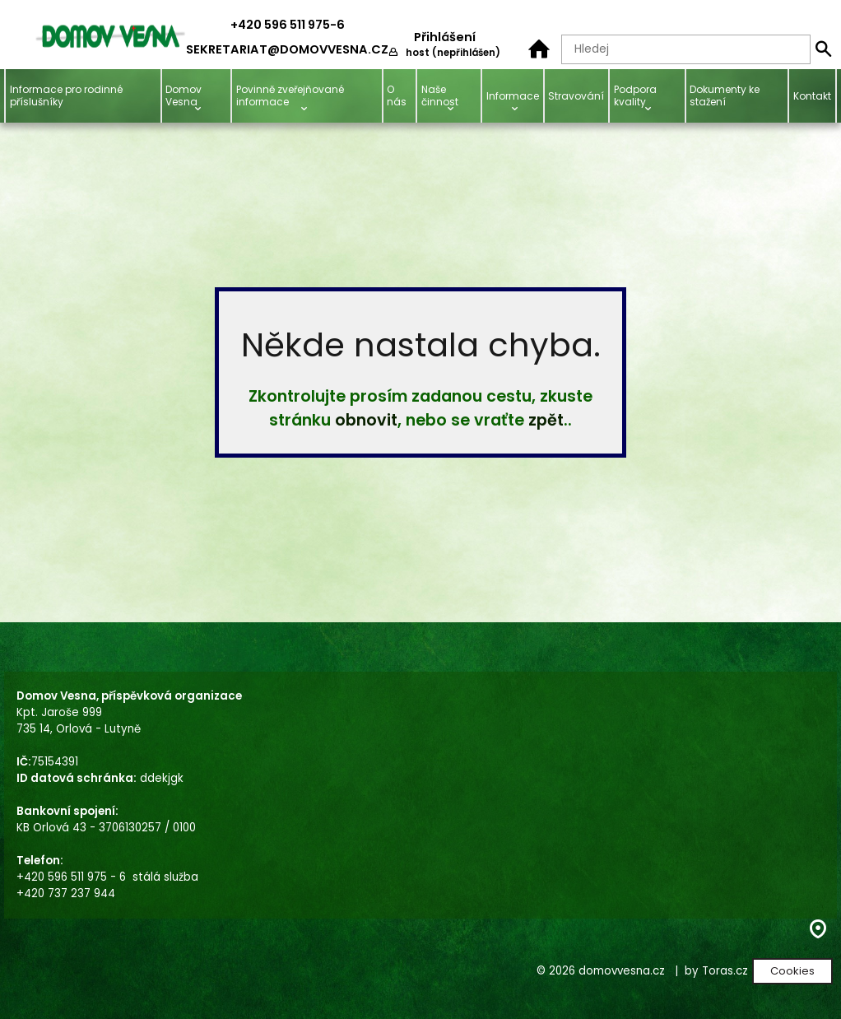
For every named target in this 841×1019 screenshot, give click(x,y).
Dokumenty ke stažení (725, 95)
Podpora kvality (635, 95)
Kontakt (812, 96)
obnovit (366, 420)
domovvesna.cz (621, 971)
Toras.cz (725, 971)
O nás (397, 95)
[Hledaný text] (686, 49)
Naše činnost (439, 95)
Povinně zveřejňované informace (290, 95)
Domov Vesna (183, 95)
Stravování (576, 96)
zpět (546, 420)
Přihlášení (445, 37)
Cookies (792, 971)
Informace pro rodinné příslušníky (66, 95)
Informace (512, 96)
